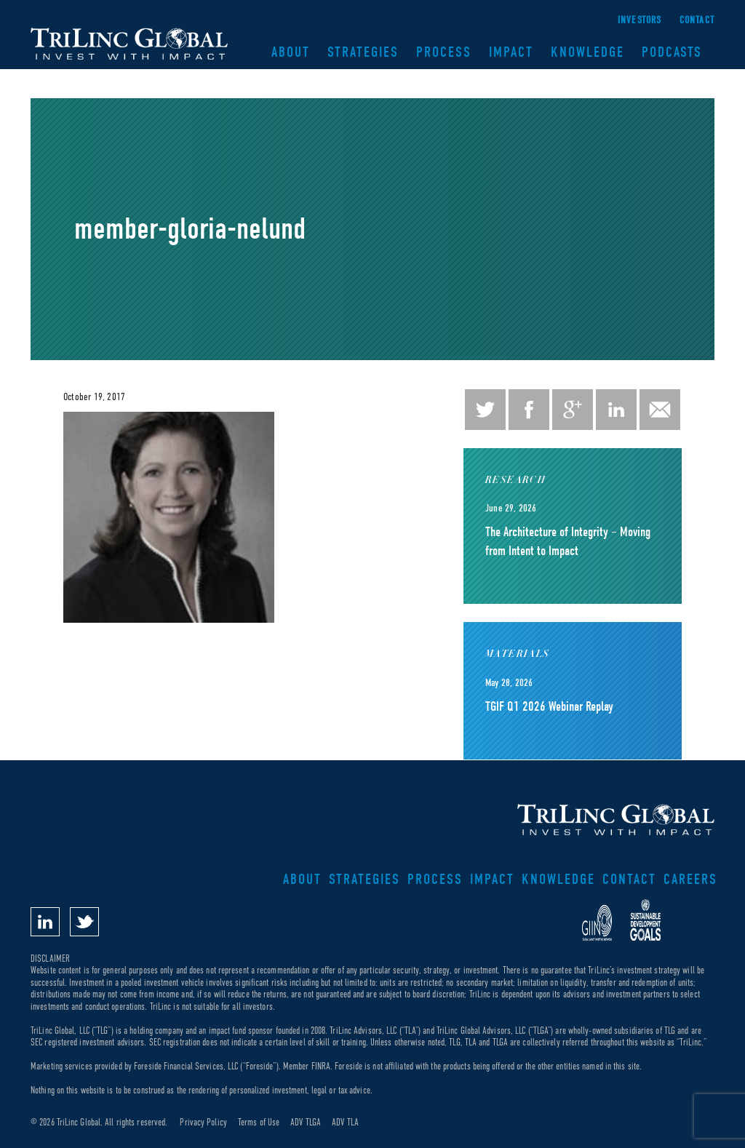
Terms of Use (258, 1122)
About (290, 52)
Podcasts (672, 52)
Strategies (363, 52)
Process (443, 52)
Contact (697, 20)
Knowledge (587, 52)
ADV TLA (345, 1122)
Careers (690, 879)
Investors (640, 20)
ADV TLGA (305, 1122)
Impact (511, 52)
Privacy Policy (203, 1122)
